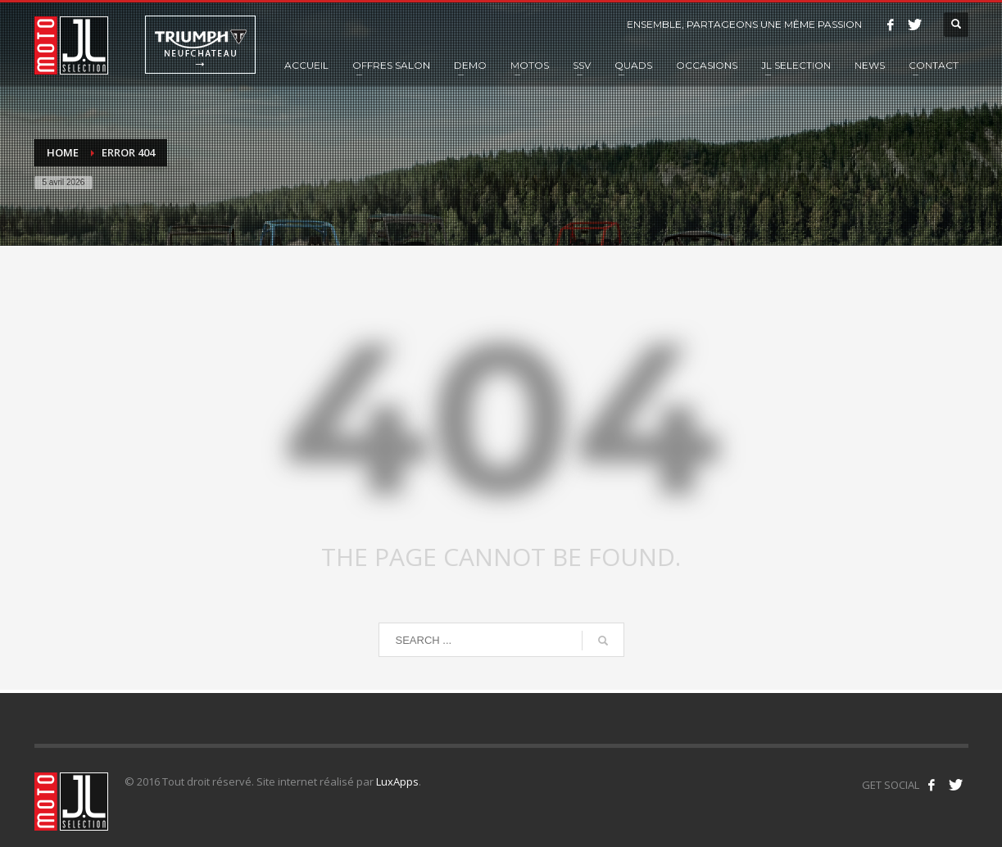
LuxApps (397, 781)
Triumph (200, 45)
